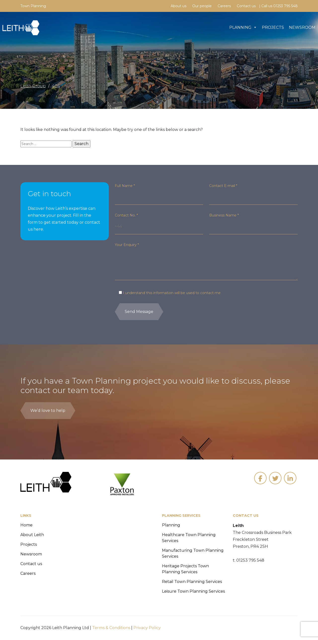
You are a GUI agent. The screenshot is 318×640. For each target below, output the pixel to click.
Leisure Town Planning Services (193, 591)
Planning (243, 27)
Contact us (246, 6)
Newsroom (302, 27)
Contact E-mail (223, 185)
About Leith (32, 534)
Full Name (125, 185)
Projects (273, 27)
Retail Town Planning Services (192, 581)
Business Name (224, 215)
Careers (224, 6)
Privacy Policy (147, 627)
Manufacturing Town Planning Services (193, 553)
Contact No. (126, 215)
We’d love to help (47, 410)
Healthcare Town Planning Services (189, 537)
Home (26, 525)
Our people (202, 6)
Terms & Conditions (111, 627)
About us (178, 6)
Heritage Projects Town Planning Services (185, 569)
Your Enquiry (127, 245)
